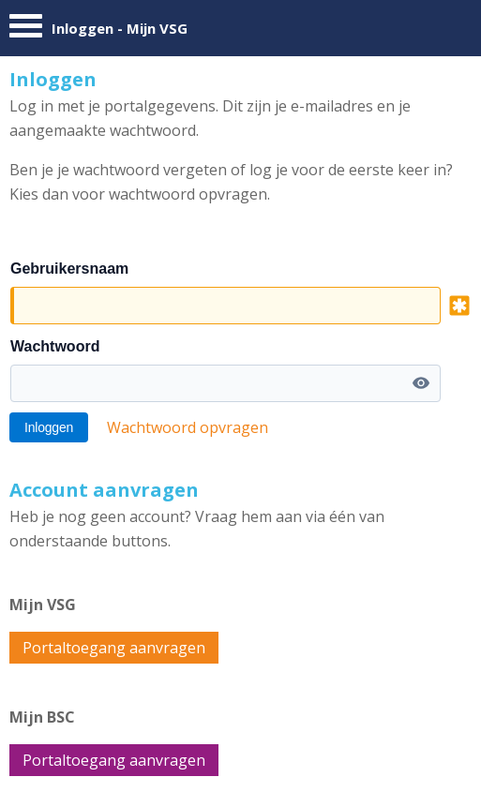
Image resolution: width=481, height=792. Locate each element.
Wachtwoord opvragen (187, 427)
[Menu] (25, 30)
